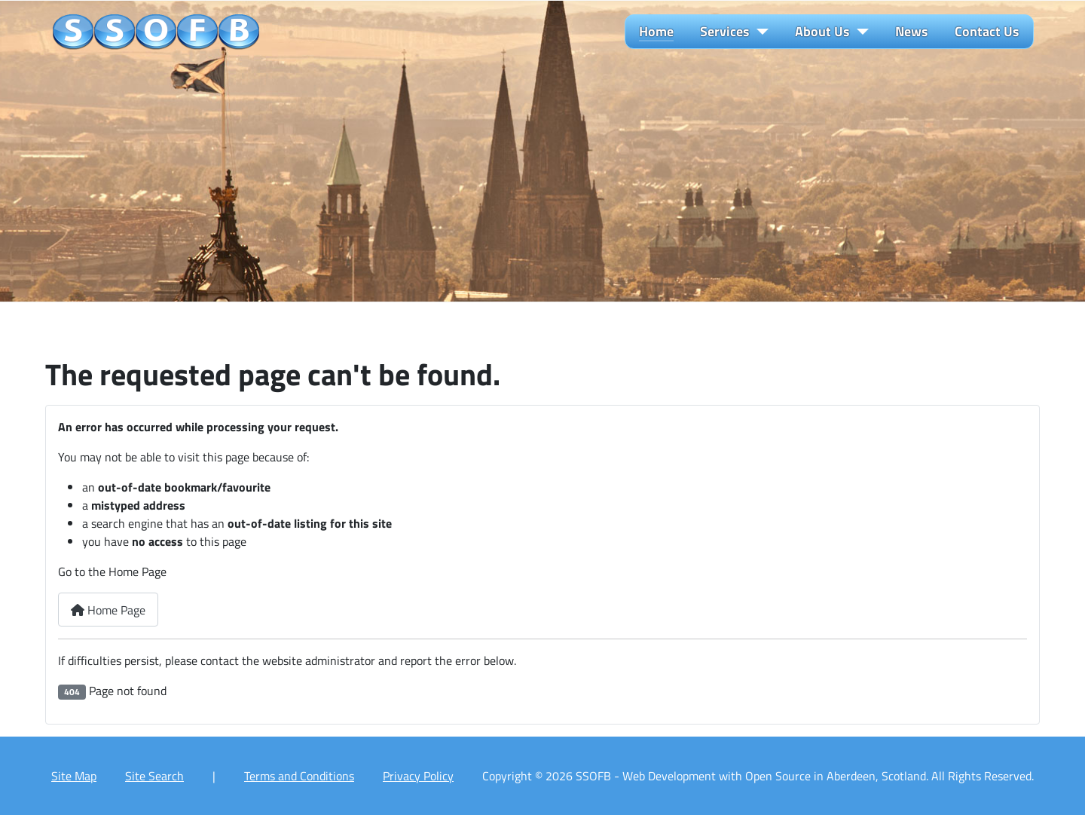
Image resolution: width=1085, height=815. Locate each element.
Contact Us (987, 31)
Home (656, 31)
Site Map (73, 776)
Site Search (154, 776)
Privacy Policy (418, 776)
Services (725, 31)
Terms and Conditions (299, 776)
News (911, 31)
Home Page (108, 610)
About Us (822, 31)
